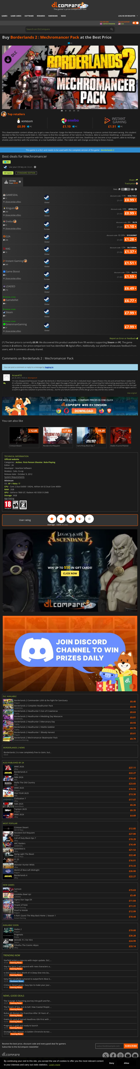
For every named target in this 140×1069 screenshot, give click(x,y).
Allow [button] (126, 1063)
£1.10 (130, 226)
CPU (6, 486)
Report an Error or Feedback (124, 338)
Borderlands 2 (107, 150)
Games (4, 16)
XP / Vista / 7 (14, 483)
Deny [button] (111, 1063)
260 (5, 212)
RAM (6, 489)
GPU (6, 492)
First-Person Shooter (33, 462)
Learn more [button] (54, 1065)
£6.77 (130, 300)
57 (5, 328)
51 (5, 225)
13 (5, 252)
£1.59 (130, 276)
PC (6, 162)
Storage (8, 495)
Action (19, 462)
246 (5, 240)
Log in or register (126, 16)
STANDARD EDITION (26, 173)
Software (29, 16)
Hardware (53, 16)
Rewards (41, 16)
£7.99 (130, 313)
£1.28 (130, 239)
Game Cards (16, 16)
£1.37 (130, 251)
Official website (11, 459)
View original (132, 393)
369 (5, 264)
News (63, 16)
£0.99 (130, 200)
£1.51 (130, 263)
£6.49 (130, 288)
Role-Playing (49, 462)
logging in (49, 367)
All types (8, 173)
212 (5, 290)
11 (5, 198)
